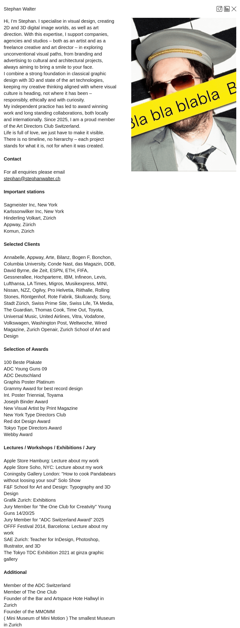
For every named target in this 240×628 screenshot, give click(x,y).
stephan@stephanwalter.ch (32, 178)
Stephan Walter (20, 8)
